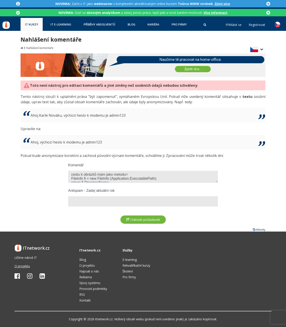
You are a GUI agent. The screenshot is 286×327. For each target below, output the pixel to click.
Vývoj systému (89, 283)
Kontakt (85, 300)
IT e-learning (60, 24)
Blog (131, 24)
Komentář (76, 165)
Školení (127, 271)
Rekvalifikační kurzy (136, 265)
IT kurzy (31, 24)
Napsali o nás (89, 271)
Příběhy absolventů (99, 24)
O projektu (22, 266)
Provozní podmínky (93, 289)
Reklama (85, 277)
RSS (82, 294)
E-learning (129, 259)
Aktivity (259, 230)
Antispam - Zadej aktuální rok (91, 190)
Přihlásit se (234, 24)
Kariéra (153, 24)
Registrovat (257, 24)
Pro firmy (179, 24)
